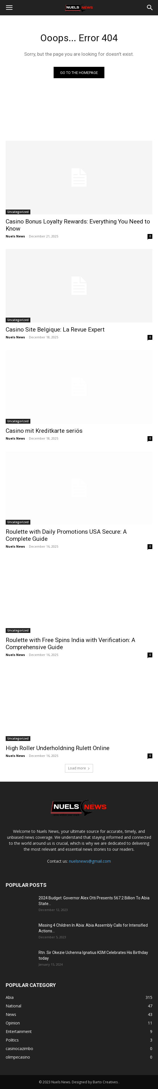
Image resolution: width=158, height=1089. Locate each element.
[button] (9, 7)
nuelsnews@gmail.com (90, 861)
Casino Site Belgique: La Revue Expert (55, 329)
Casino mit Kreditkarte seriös (44, 430)
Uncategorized (18, 212)
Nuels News (15, 236)
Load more (79, 768)
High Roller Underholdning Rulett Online (57, 748)
